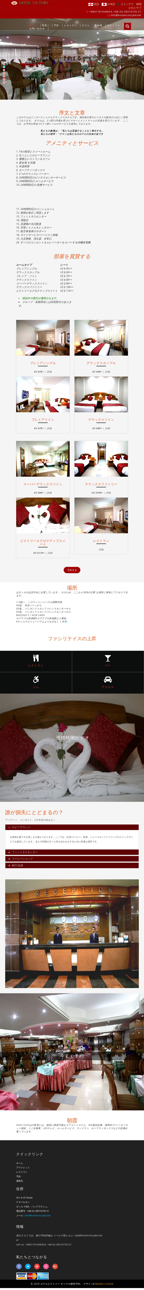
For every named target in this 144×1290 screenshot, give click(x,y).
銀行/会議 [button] (16, 867)
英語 (93, 4)
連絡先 (19, 1182)
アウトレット (23, 1169)
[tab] (72, 829)
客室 (45, 25)
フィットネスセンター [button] (24, 854)
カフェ (86, 25)
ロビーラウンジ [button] (20, 829)
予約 (56, 25)
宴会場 (98, 25)
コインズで (127, 4)
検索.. (65, 621)
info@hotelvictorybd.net (126, 15)
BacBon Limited (104, 1285)
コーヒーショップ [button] (21, 860)
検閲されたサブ (134, 6)
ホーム (33, 25)
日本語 (108, 4)
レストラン (70, 25)
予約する (72, 58)
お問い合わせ (37, 28)
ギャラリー (113, 25)
